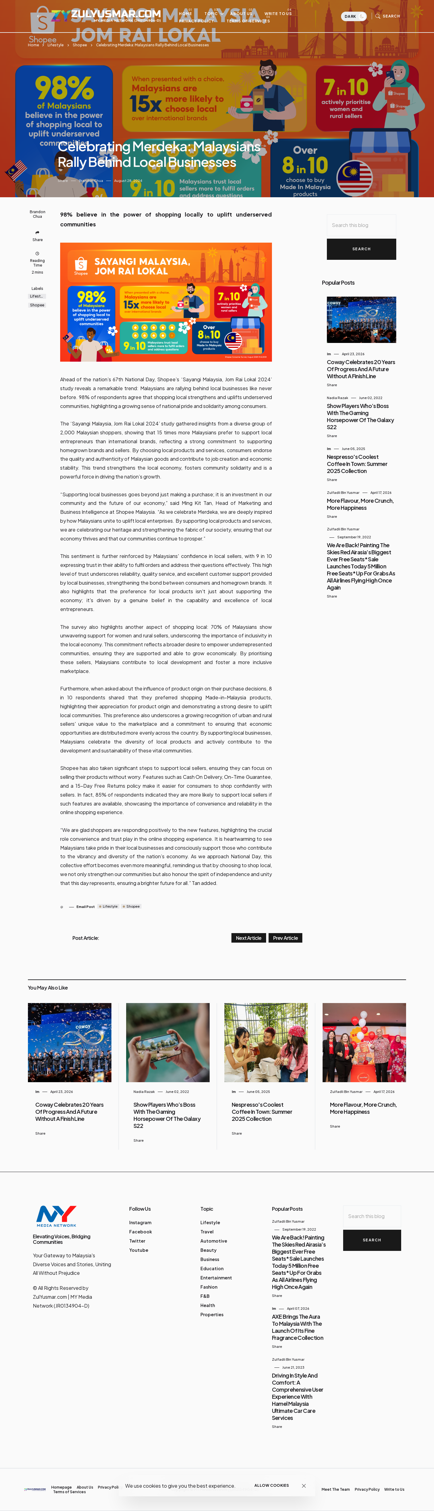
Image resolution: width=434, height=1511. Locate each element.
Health (207, 1305)
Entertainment (216, 1277)
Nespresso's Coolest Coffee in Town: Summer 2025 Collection (357, 463)
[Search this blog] (361, 225)
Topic (214, 14)
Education (211, 1268)
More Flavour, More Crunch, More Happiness (360, 504)
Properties (211, 1314)
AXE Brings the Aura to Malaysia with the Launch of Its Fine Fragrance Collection (297, 1327)
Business (209, 1259)
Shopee (80, 45)
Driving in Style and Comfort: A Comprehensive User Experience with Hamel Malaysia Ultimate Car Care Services (298, 1396)
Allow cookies (271, 1485)
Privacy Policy (199, 21)
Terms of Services (251, 21)
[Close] (304, 1485)
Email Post (85, 907)
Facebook (140, 1231)
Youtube (138, 1250)
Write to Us (281, 14)
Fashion (208, 1287)
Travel (207, 1231)
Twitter (137, 1241)
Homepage (61, 1487)
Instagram (140, 1222)
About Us (244, 14)
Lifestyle (56, 45)
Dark (355, 17)
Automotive (213, 1241)
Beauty (208, 1250)
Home (188, 14)
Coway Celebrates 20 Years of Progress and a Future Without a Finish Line (361, 368)
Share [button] (63, 181)
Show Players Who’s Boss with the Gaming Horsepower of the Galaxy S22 (360, 416)
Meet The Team (336, 1489)
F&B (205, 1296)
